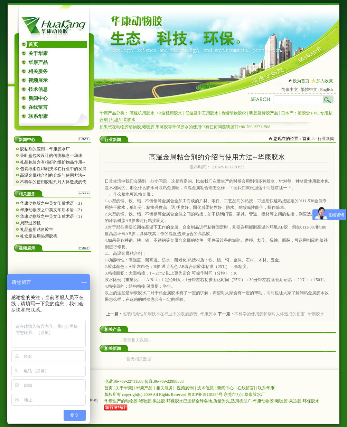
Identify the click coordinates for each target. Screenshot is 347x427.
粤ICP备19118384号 (205, 394)
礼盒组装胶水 (123, 119)
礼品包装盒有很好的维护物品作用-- (52, 162)
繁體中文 (309, 89)
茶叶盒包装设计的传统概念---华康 (51, 155)
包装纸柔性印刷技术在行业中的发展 (53, 168)
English (326, 89)
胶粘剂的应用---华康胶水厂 (45, 149)
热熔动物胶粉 (233, 113)
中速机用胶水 (169, 113)
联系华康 (38, 116)
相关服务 (38, 71)
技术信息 (38, 89)
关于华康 (38, 53)
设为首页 (301, 80)
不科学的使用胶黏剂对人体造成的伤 (53, 181)
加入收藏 (324, 80)
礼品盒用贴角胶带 (36, 229)
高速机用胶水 (142, 113)
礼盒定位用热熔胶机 (38, 236)
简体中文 (289, 89)
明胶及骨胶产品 (263, 113)
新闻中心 (38, 98)
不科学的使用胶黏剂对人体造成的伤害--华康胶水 (279, 314)
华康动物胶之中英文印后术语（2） (52, 209)
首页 (33, 44)
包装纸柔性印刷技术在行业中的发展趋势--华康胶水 (170, 314)
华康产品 (38, 62)
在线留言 (38, 107)
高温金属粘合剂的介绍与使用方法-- (52, 175)
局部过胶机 (30, 223)
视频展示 (38, 80)
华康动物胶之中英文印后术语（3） (52, 203)
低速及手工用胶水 (201, 113)
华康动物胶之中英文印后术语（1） (52, 216)
